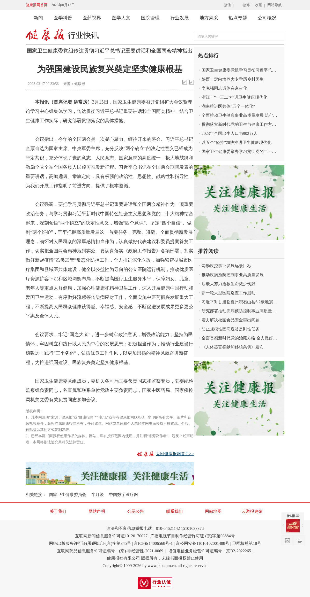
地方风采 (209, 17)
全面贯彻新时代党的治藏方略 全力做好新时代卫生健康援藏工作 (243, 338)
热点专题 (237, 17)
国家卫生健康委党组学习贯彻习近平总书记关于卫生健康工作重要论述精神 (243, 70)
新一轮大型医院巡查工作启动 (228, 293)
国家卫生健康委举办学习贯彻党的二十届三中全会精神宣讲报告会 (243, 151)
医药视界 (92, 17)
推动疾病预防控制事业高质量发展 (233, 275)
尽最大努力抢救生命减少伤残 (228, 284)
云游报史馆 (252, 511)
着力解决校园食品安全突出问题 (231, 320)
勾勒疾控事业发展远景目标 (226, 265)
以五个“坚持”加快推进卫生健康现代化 (236, 142)
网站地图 (213, 511)
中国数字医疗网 (123, 494)
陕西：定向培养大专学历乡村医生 (233, 79)
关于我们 (58, 511)
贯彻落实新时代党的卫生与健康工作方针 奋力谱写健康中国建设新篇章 (243, 124)
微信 (227, 5)
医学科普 (63, 17)
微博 (246, 5)
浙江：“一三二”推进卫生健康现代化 (234, 97)
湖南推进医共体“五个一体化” (228, 106)
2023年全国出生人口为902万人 (229, 133)
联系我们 (174, 511)
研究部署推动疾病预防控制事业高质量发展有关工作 (243, 311)
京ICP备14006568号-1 (153, 543)
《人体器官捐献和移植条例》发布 (233, 347)
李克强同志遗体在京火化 (224, 88)
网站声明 (96, 511)
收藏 (258, 5)
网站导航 (274, 5)
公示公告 (135, 511)
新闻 (38, 17)
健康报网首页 (36, 5)
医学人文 (121, 17)
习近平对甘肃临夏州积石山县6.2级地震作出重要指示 (243, 302)
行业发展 (179, 17)
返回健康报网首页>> (175, 454)
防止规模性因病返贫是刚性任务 (231, 329)
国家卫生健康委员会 (67, 494)
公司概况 (267, 17)
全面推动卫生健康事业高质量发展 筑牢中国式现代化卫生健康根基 (243, 115)
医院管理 (150, 17)
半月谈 (97, 494)
